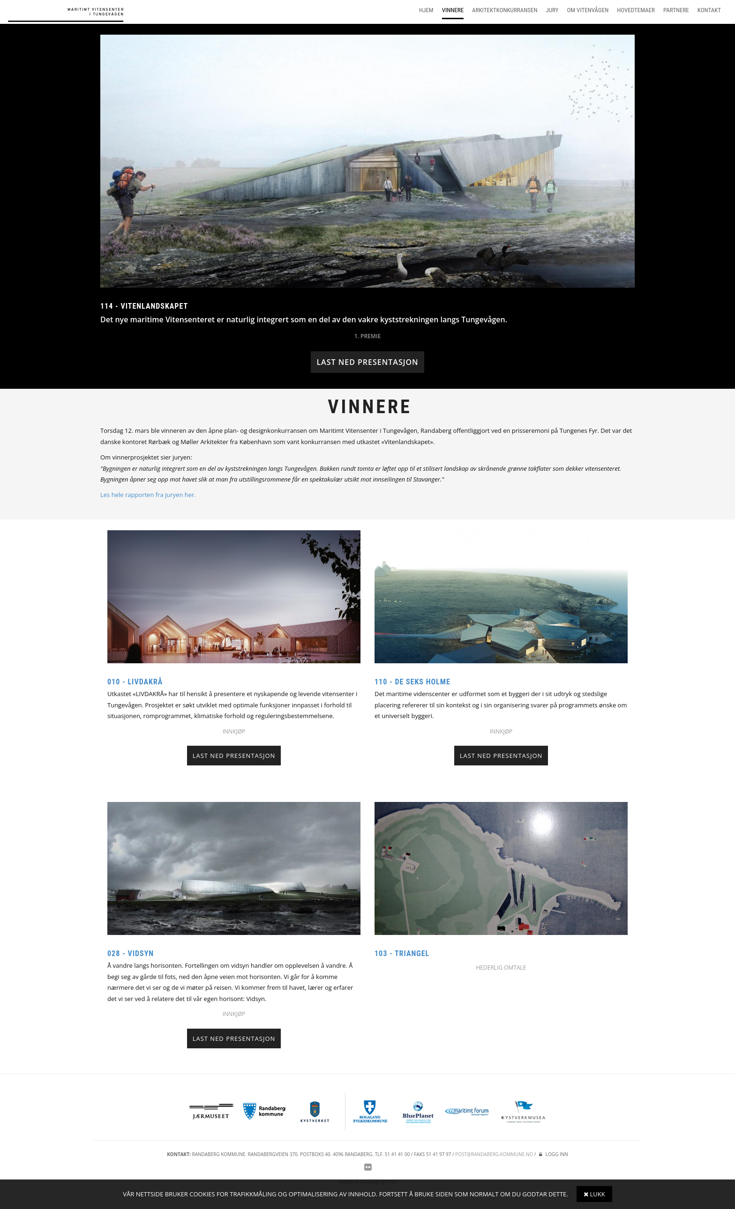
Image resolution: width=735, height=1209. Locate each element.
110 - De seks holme (412, 681)
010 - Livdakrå (135, 681)
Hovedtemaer (636, 10)
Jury (552, 10)
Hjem (426, 10)
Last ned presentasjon (367, 362)
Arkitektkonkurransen (504, 10)
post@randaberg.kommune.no (494, 1154)
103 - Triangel (402, 953)
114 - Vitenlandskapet (144, 306)
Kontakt (709, 10)
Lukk (594, 1194)
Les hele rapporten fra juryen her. (148, 494)
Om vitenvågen (588, 10)
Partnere (676, 10)
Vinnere (453, 10)
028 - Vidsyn (130, 953)
